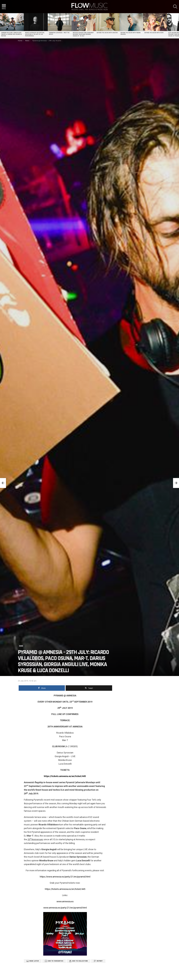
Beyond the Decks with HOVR (153, 33)
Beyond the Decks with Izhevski (107, 33)
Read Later (34, 961)
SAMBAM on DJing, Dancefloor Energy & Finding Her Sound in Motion (11, 34)
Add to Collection (80, 961)
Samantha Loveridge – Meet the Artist (59, 33)
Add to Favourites (55, 961)
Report (100, 961)
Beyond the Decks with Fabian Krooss (130, 33)
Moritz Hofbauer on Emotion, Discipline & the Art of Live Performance (35, 34)
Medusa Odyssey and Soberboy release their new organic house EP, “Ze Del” (83, 34)
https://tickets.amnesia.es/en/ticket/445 (65, 889)
